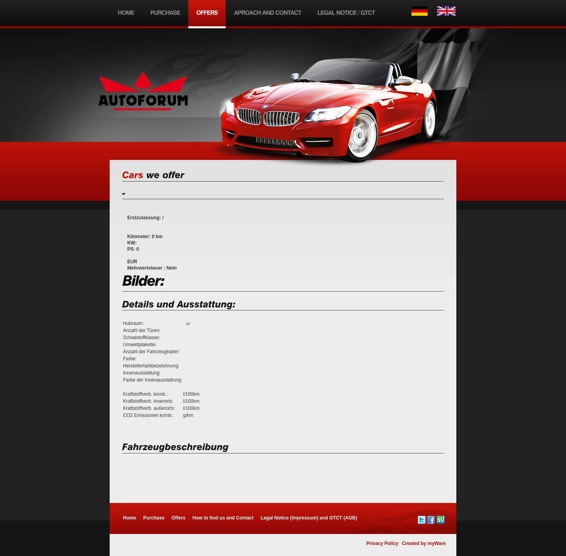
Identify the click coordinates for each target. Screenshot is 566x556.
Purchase (153, 518)
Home (129, 518)
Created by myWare (424, 543)
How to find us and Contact (223, 518)
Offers (178, 518)
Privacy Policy (382, 543)
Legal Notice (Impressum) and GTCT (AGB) (309, 518)
